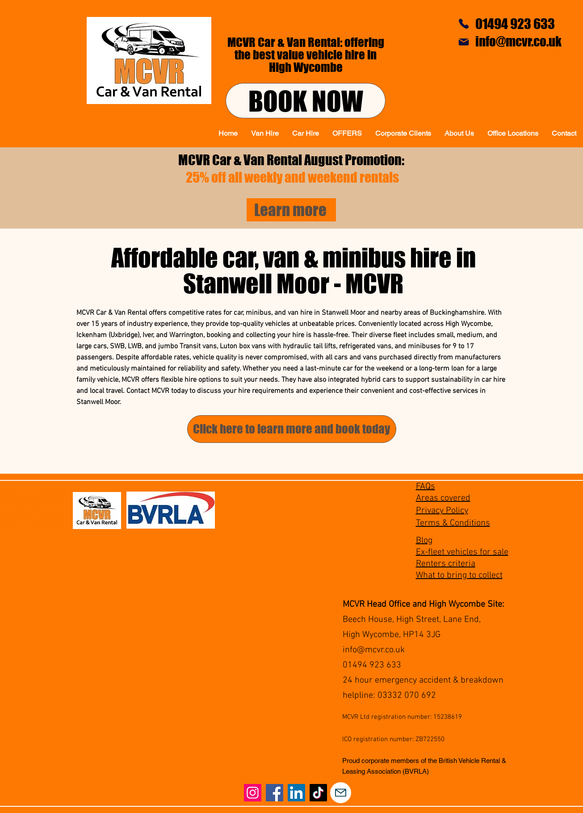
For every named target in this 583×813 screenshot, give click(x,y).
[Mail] (464, 42)
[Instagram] (252, 792)
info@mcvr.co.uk (374, 650)
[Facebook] (274, 792)
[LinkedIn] (296, 792)
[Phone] (464, 23)
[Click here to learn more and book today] (291, 429)
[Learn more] (291, 209)
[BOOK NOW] (306, 100)
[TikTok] (318, 792)
